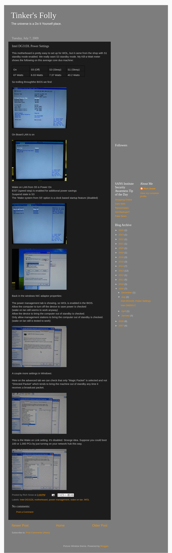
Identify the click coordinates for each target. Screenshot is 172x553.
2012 (121, 275)
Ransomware (122, 208)
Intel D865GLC (128, 305)
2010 (121, 284)
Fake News (121, 216)
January (125, 315)
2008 (121, 321)
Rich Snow (149, 188)
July (123, 297)
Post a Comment (24, 512)
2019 (121, 252)
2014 (121, 266)
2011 (121, 279)
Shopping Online (123, 199)
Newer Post (20, 525)
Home (60, 525)
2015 (121, 261)
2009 (121, 288)
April (124, 311)
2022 (121, 239)
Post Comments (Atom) (38, 532)
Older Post (99, 525)
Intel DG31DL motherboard (34, 499)
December (127, 292)
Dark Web (120, 203)
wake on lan (76, 499)
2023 (121, 234)
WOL (86, 499)
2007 (121, 325)
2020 (121, 248)
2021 (121, 243)
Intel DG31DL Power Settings (136, 301)
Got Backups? (122, 212)
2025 (121, 230)
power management (59, 499)
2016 (121, 257)
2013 (121, 270)
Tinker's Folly (33, 15)
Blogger (104, 546)
